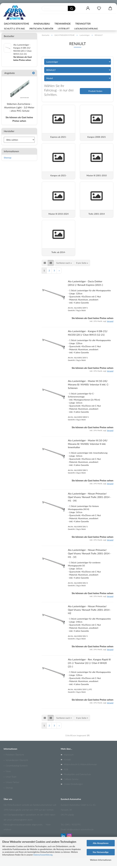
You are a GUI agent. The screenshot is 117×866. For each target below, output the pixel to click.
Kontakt (67, 767)
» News (7, 779)
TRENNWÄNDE (63, 23)
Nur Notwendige (100, 852)
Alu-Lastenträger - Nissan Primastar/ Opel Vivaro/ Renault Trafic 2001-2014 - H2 (89, 617)
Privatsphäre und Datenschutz (77, 782)
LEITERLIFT (64, 28)
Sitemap (7, 157)
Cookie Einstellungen (73, 791)
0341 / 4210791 (73, 832)
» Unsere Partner (11, 790)
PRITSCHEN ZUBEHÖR (41, 28)
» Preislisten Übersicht (14, 762)
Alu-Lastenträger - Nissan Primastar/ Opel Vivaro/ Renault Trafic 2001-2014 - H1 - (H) (89, 505)
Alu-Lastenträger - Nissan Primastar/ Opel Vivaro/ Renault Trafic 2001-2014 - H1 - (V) (89, 561)
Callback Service (71, 787)
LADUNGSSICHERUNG (86, 28)
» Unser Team (10, 784)
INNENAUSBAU (42, 23)
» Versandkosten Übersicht (16, 768)
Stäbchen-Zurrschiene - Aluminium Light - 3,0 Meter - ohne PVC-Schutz (19, 107)
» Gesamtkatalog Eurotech (16, 773)
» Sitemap (8, 795)
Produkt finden (95, 91)
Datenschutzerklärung (42, 855)
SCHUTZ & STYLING (14, 28)
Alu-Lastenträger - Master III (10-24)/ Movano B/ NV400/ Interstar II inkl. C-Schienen (88, 392)
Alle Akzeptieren (100, 843)
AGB (66, 777)
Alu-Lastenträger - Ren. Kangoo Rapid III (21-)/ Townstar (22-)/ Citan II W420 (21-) (89, 671)
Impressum (69, 762)
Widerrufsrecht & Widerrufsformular (80, 772)
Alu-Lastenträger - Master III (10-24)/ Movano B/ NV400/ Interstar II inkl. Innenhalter (88, 452)
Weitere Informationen (100, 860)
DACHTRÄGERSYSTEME (16, 23)
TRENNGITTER (83, 23)
